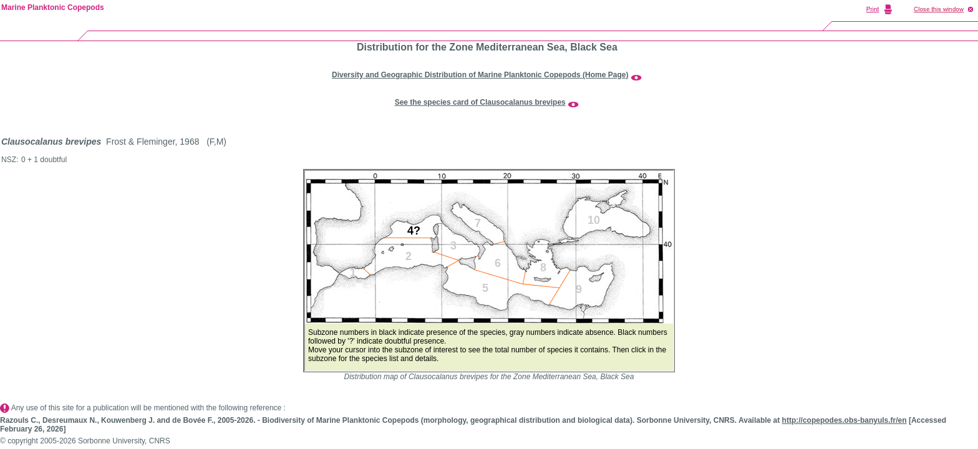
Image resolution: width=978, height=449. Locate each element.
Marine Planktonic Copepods (52, 7)
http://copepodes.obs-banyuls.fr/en (844, 420)
